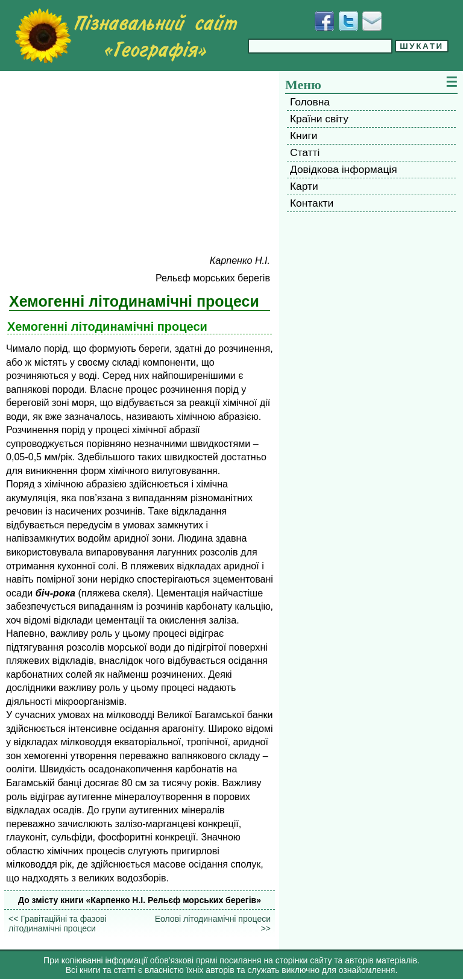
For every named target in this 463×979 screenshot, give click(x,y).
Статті (305, 152)
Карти (304, 186)
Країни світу (319, 119)
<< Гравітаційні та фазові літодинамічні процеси (57, 923)
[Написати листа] (372, 21)
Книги (303, 136)
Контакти (311, 203)
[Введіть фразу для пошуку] (320, 46)
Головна (310, 102)
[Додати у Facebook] (324, 21)
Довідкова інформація (343, 169)
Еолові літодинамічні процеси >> (213, 923)
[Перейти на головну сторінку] (126, 35)
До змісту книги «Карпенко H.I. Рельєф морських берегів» (139, 900)
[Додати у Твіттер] (348, 21)
